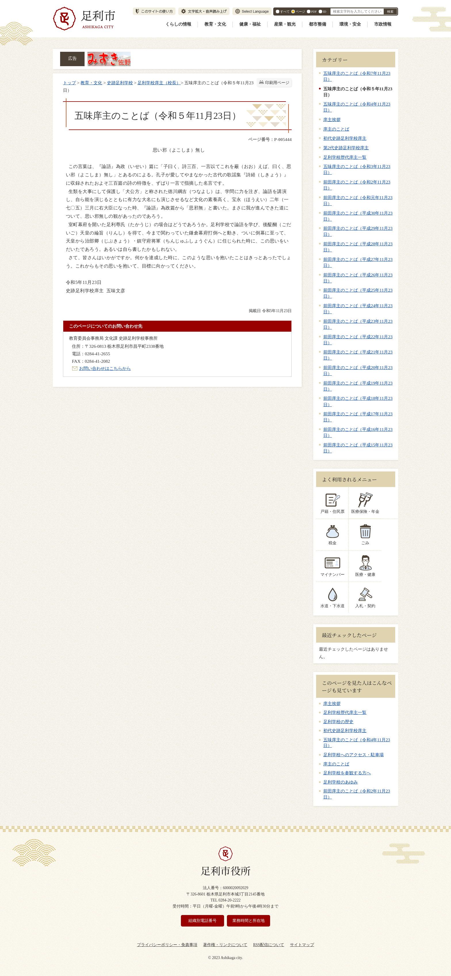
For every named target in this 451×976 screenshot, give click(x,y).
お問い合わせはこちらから (105, 368)
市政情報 (382, 24)
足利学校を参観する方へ (347, 773)
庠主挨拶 (332, 119)
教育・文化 (215, 24)
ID (324, 11)
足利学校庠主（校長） (159, 82)
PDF (314, 11)
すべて (285, 11)
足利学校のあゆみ (340, 782)
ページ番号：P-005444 (270, 139)
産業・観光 (285, 24)
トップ (69, 82)
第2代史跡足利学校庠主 (346, 147)
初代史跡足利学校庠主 (344, 138)
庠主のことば (336, 129)
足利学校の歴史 (338, 721)
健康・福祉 (250, 24)
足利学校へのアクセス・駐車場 (353, 754)
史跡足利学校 (120, 82)
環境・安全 (350, 24)
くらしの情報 (178, 24)
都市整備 (317, 24)
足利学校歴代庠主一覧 (344, 157)
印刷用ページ (277, 83)
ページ (300, 11)
